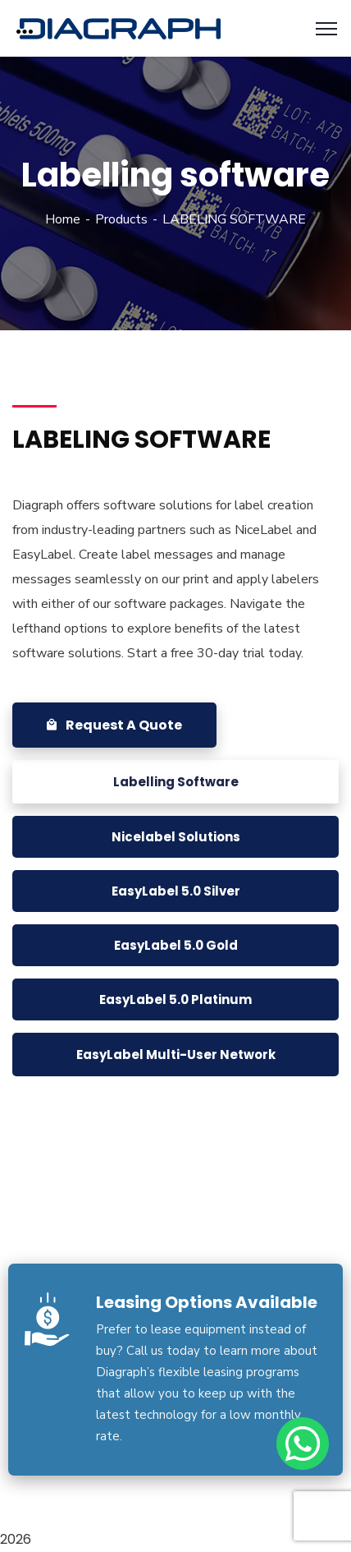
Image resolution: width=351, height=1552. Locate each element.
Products (121, 219)
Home (62, 219)
